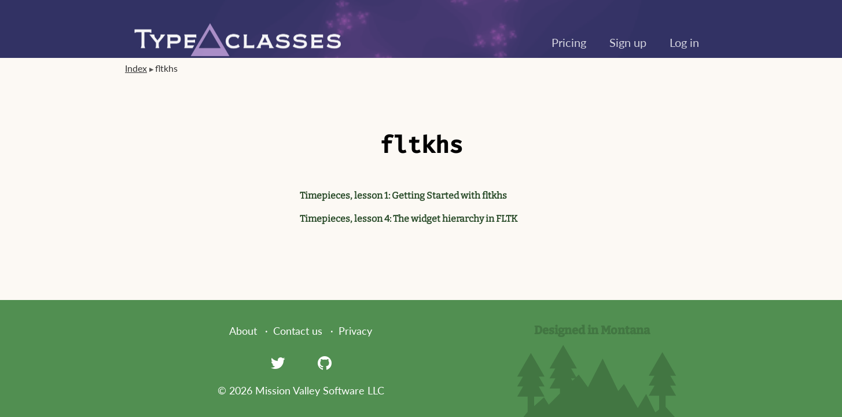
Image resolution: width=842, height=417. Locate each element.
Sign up (627, 42)
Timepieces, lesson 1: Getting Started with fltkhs (403, 195)
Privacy (355, 330)
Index (136, 68)
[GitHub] (325, 362)
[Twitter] (277, 362)
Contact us (297, 330)
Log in (684, 42)
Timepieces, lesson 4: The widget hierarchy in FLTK (408, 218)
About (243, 330)
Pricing (568, 42)
